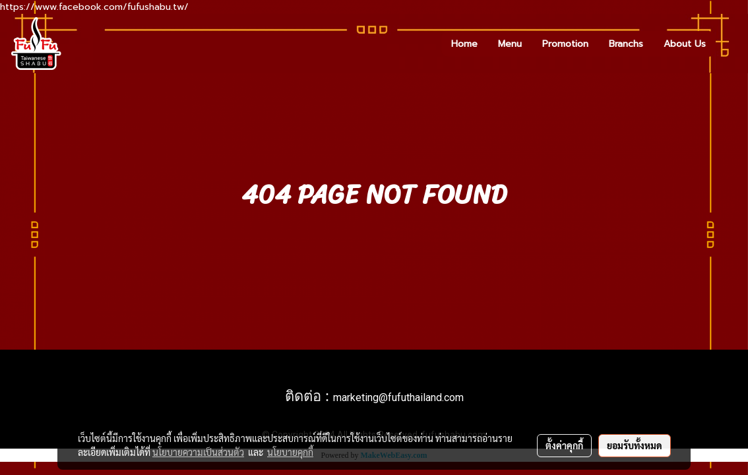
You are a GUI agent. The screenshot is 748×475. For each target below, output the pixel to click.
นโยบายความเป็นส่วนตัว (198, 452)
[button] (727, 43)
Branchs (626, 44)
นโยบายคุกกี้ (290, 452)
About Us (685, 44)
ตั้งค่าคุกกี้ (564, 445)
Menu (510, 44)
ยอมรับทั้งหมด (634, 445)
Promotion (565, 44)
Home (464, 44)
